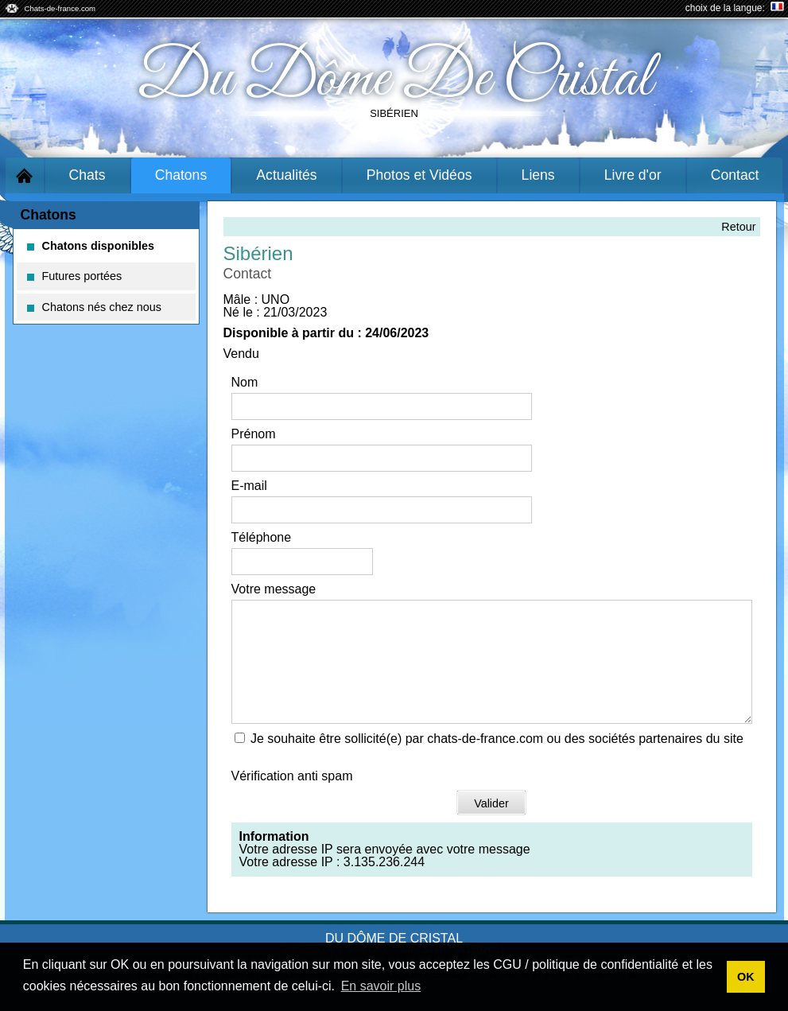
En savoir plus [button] (381, 986)
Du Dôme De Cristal (394, 80)
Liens (538, 175)
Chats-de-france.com (60, 8)
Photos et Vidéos (419, 175)
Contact (735, 175)
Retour (738, 226)
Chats (87, 175)
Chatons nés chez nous (94, 307)
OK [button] (746, 976)
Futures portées (74, 276)
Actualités (286, 175)
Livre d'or (633, 175)
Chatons (181, 175)
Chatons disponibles (91, 245)
